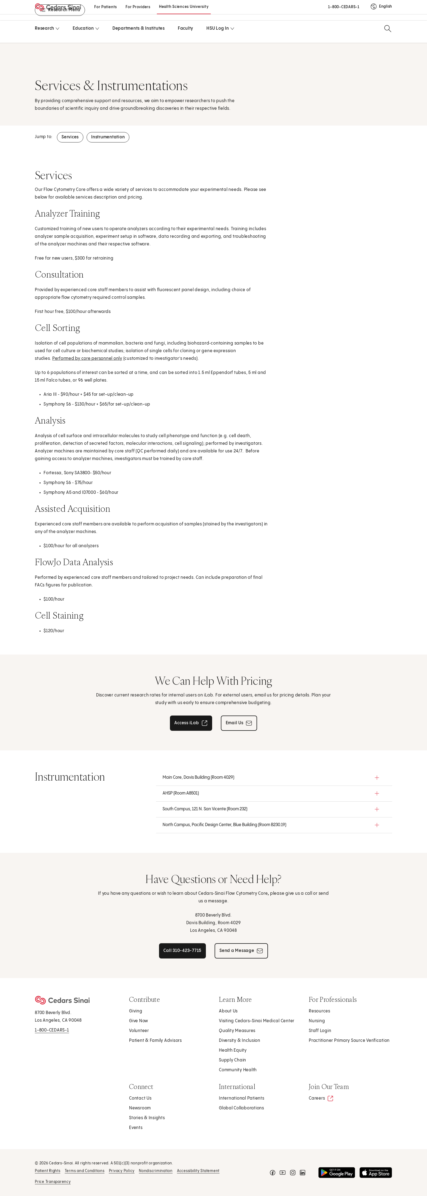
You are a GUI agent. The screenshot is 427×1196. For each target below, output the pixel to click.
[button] (274, 777)
